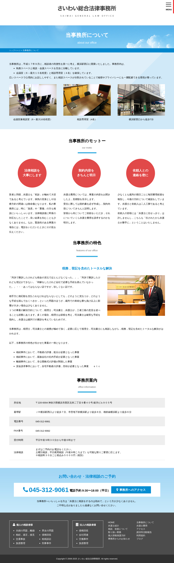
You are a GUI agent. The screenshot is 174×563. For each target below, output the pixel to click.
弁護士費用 (141, 525)
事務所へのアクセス (131, 489)
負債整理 (20, 543)
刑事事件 (46, 543)
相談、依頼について (118, 529)
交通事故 (20, 539)
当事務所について (145, 522)
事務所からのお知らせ (119, 538)
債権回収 (46, 534)
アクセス (140, 529)
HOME (111, 522)
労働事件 (83, 539)
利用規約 (140, 535)
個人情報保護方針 (117, 535)
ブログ (139, 538)
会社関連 (83, 534)
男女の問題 (48, 530)
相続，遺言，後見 (25, 534)
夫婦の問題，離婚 (25, 530)
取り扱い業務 (114, 532)
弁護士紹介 (113, 525)
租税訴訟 (46, 539)
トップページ (15, 50)
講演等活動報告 (144, 532)
